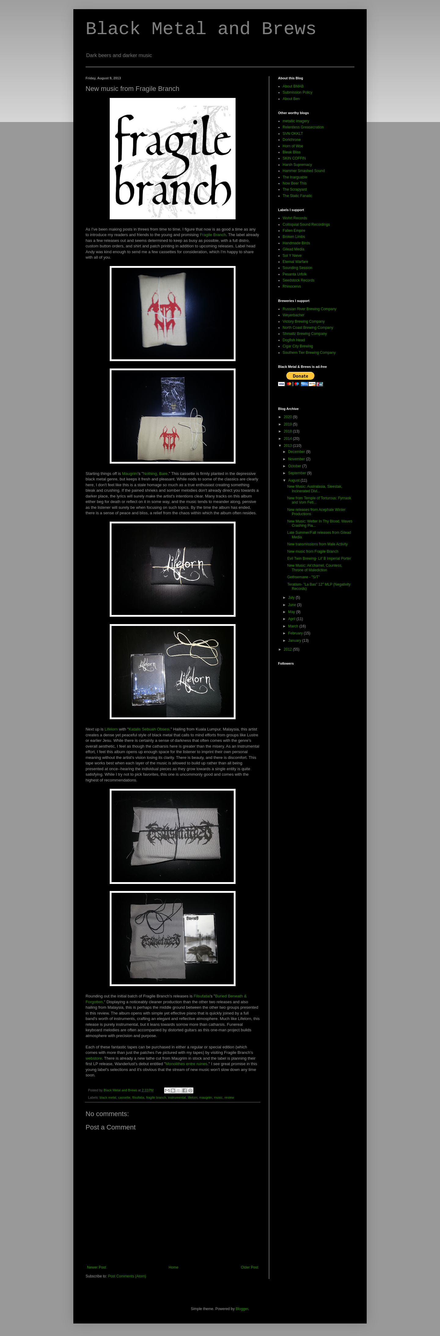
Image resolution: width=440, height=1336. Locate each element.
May (292, 612)
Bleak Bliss (292, 152)
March (293, 626)
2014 (288, 438)
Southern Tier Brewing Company (309, 352)
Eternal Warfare (295, 262)
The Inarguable (295, 177)
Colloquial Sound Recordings (306, 224)
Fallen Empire (294, 230)
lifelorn (193, 1097)
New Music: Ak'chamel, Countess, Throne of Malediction (314, 567)
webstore (94, 1058)
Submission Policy (297, 92)
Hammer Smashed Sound (304, 171)
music (218, 1097)
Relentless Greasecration (303, 127)
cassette (124, 1097)
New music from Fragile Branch (312, 551)
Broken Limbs (294, 237)
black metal (108, 1097)
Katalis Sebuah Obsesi (149, 729)
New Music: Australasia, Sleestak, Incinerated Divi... (314, 488)
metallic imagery (296, 121)
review (229, 1097)
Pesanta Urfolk (295, 274)
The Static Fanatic (297, 196)
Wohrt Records (295, 218)
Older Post (249, 1267)
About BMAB (293, 86)
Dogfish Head (294, 340)
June (292, 605)
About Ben (291, 99)
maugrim (205, 1097)
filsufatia (138, 1097)
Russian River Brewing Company (309, 309)
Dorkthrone (292, 140)
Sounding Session (297, 268)
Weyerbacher (293, 315)
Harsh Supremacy (297, 165)
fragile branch (156, 1097)
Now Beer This (294, 183)
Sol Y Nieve (292, 255)
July (292, 597)
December (297, 452)
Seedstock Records (298, 280)
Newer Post (96, 1267)
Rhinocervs (292, 286)
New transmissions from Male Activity (317, 544)
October (295, 466)
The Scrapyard (295, 189)
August (294, 480)
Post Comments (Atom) (127, 1276)
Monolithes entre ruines (186, 1063)
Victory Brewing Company (304, 321)
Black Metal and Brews (201, 29)
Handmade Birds (296, 243)
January (295, 640)
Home (173, 1267)
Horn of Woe (293, 146)
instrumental (177, 1097)
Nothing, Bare (155, 473)
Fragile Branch (213, 234)
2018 (288, 431)
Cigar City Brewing (298, 346)
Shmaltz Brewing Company (305, 334)
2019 (288, 424)
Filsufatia (202, 996)
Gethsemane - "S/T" (303, 577)
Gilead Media (293, 249)
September (297, 473)
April (292, 619)
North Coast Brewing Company (308, 327)
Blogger (242, 1309)
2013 (288, 446)
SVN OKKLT (293, 133)
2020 (288, 417)
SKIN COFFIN (294, 158)
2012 (288, 649)
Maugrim (130, 473)
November (297, 459)
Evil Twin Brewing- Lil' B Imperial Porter (319, 558)
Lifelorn (111, 729)
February (296, 633)
